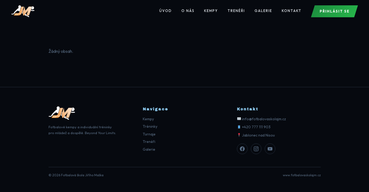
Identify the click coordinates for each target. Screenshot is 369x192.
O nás (188, 11)
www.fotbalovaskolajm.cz (302, 175)
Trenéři (236, 11)
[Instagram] (256, 148)
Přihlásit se (335, 11)
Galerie (263, 11)
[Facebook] (242, 148)
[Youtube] (270, 148)
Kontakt (291, 11)
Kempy (211, 11)
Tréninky (150, 126)
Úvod (165, 11)
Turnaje (149, 134)
